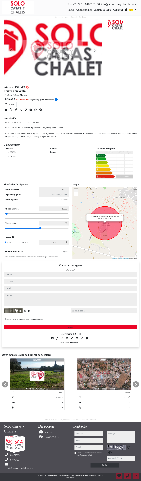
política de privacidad (37, 319)
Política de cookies (81, 475)
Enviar (70, 327)
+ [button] (76, 190)
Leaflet (114, 258)
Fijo (9, 242)
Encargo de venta (102, 9)
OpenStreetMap (124, 258)
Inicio (71, 9)
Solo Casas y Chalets (50, 475)
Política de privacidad (66, 475)
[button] (5, 384)
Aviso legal (93, 475)
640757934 (70, 270)
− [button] (76, 194)
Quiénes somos (84, 9)
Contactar (118, 9)
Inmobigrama (70, 478)
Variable (25, 242)
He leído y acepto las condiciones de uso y (24, 319)
